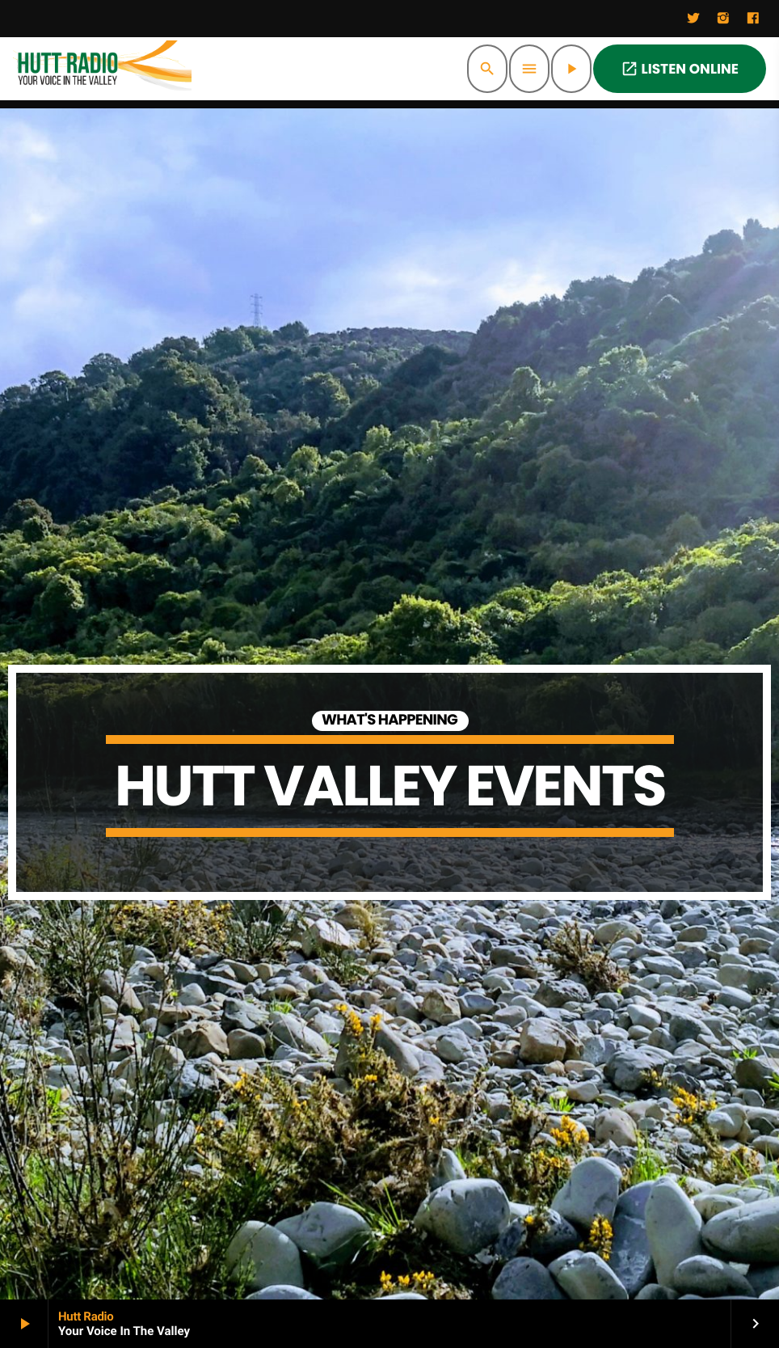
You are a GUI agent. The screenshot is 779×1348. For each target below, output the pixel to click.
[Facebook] (753, 18)
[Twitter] (693, 18)
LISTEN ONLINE (680, 68)
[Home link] (102, 68)
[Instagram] (723, 18)
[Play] (571, 68)
